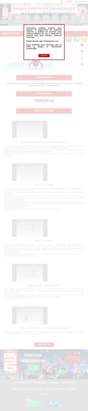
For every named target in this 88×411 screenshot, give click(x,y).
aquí (56, 41)
